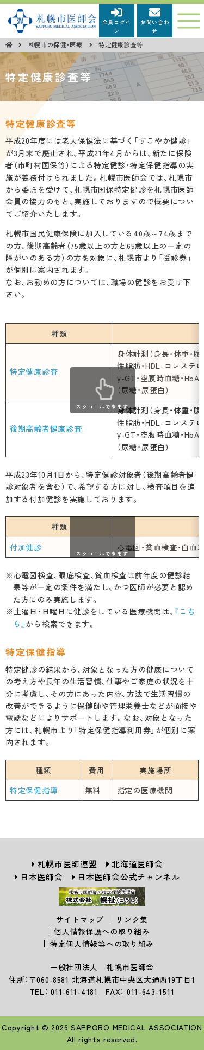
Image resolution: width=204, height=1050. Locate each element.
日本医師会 (41, 876)
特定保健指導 (34, 790)
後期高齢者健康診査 (46, 428)
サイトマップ (80, 919)
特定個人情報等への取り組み (102, 943)
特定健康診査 (34, 371)
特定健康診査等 (120, 44)
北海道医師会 (137, 863)
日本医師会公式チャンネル (128, 876)
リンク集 (132, 919)
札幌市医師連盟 (67, 863)
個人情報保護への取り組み (102, 931)
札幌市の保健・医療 (56, 44)
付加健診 (26, 547)
